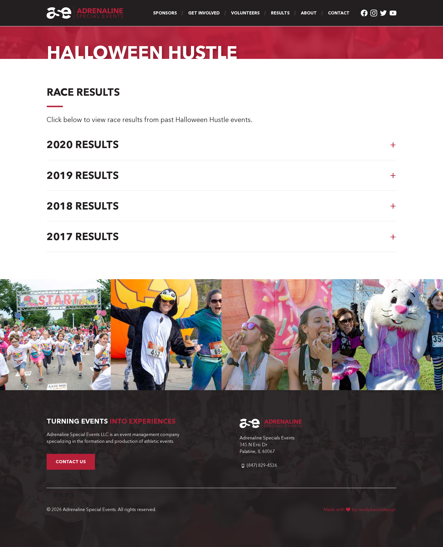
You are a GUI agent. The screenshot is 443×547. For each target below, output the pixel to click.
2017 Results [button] (83, 236)
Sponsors (165, 13)
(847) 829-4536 (262, 465)
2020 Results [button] (83, 144)
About (309, 13)
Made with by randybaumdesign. (359, 509)
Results (280, 13)
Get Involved (204, 13)
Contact (338, 13)
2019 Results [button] (83, 175)
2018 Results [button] (83, 206)
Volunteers (245, 13)
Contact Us (71, 461)
